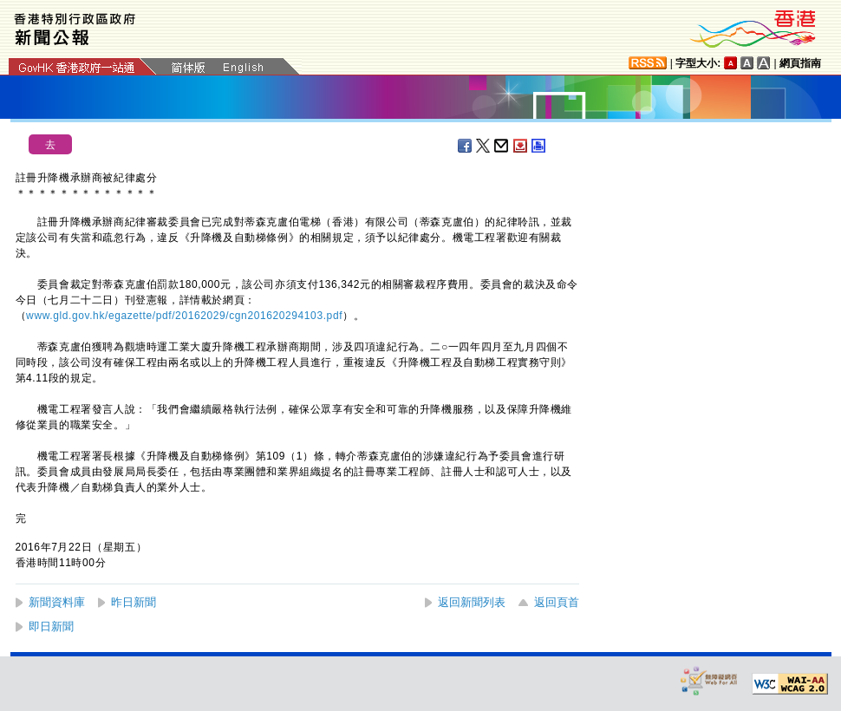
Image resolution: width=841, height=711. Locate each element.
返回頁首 (556, 602)
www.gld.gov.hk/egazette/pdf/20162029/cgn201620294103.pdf (184, 316)
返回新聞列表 (471, 602)
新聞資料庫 (57, 602)
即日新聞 (51, 626)
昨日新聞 (133, 602)
